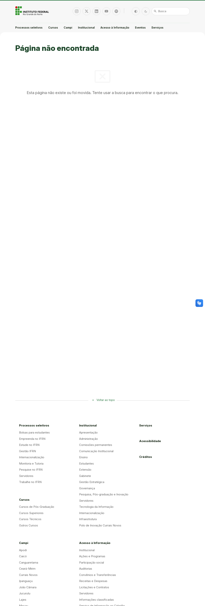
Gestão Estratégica (91, 482)
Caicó (23, 556)
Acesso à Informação (114, 27)
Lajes (22, 599)
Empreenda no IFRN (32, 439)
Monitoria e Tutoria (31, 463)
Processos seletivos (29, 27)
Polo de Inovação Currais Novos (100, 525)
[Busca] (171, 11)
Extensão (85, 469)
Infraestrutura (88, 519)
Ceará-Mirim (27, 568)
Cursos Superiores (31, 513)
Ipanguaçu (26, 581)
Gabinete (85, 476)
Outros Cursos (28, 525)
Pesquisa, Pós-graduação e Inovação (103, 494)
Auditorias (85, 568)
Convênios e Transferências (97, 575)
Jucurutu (24, 593)
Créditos (145, 457)
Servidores (26, 476)
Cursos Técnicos (30, 519)
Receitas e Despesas (93, 581)
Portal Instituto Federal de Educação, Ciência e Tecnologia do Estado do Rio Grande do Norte (32, 10)
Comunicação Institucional (96, 451)
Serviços (157, 27)
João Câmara (27, 587)
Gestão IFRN (27, 451)
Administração (88, 439)
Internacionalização (31, 457)
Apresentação (88, 432)
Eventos (140, 27)
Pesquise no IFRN (31, 469)
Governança (87, 488)
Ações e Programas (92, 556)
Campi (68, 27)
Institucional (86, 27)
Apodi (23, 550)
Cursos (53, 27)
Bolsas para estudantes (34, 432)
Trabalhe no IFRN (30, 482)
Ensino (83, 457)
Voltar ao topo (105, 400)
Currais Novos (28, 575)
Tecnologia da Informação (96, 507)
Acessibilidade (150, 441)
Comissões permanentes (95, 445)
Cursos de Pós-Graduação (36, 507)
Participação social (91, 562)
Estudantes (86, 463)
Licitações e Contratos (94, 587)
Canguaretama (28, 562)
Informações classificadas (96, 599)
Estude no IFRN (29, 445)
